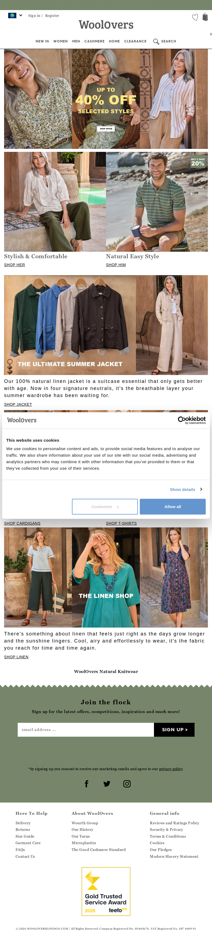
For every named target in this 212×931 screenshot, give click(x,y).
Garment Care (28, 843)
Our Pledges (161, 849)
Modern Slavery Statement (174, 856)
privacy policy (170, 769)
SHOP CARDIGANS (22, 523)
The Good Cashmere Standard (99, 849)
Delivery (23, 823)
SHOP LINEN (16, 657)
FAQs (20, 849)
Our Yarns (81, 836)
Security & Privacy (166, 829)
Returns (23, 829)
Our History (82, 829)
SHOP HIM (116, 265)
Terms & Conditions (168, 836)
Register (52, 16)
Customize (105, 506)
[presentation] (106, 751)
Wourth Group (85, 823)
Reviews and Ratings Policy (174, 823)
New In (42, 41)
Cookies (157, 843)
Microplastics (84, 843)
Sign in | (35, 16)
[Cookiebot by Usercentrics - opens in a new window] (182, 420)
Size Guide (25, 836)
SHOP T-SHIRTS (121, 523)
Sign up (173, 729)
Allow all (173, 506)
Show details (182, 489)
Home (114, 41)
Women (60, 41)
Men (76, 41)
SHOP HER (14, 265)
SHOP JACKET (18, 404)
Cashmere (94, 41)
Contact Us (25, 856)
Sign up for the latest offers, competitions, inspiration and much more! (106, 5)
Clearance (135, 41)
